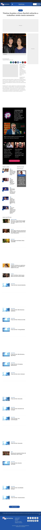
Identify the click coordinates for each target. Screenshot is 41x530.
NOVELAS (13, 513)
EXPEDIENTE (17, 519)
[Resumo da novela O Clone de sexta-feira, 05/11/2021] (6, 453)
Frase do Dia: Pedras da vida (18, 319)
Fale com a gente (18, 521)
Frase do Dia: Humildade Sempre (17, 488)
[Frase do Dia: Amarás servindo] (6, 463)
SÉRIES (33, 513)
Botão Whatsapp (28, 518)
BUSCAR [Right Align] (38, 4)
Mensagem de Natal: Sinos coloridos (17, 241)
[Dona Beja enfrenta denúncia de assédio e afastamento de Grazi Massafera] (6, 230)
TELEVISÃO (10, 513)
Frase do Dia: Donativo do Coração (17, 409)
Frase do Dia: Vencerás (16, 398)
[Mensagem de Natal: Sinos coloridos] (6, 240)
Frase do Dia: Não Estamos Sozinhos (17, 310)
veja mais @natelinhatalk (14, 160)
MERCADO (29, 513)
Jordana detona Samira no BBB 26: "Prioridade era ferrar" (12, 182)
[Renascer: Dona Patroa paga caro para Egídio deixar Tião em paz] (6, 220)
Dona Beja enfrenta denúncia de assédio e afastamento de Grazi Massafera (18, 232)
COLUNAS (25, 513)
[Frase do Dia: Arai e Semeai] (6, 373)
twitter (16, 62)
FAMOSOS (17, 513)
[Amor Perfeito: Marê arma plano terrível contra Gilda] (6, 275)
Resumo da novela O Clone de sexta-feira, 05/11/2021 (18, 453)
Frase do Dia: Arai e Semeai (18, 374)
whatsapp (11, 62)
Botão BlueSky (35, 521)
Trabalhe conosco (18, 522)
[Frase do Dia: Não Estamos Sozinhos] (6, 309)
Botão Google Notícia (30, 521)
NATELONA (36, 513)
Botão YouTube (37, 518)
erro (25, 62)
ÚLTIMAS (4, 513)
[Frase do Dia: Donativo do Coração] (6, 408)
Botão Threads (37, 521)
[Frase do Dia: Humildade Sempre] (6, 487)
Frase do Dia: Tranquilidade (18, 329)
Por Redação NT (6, 58)
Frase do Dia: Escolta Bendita (18, 285)
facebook (13, 62)
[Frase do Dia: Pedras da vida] (6, 319)
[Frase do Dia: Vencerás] (6, 398)
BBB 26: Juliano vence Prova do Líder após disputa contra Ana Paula (13, 172)
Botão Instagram (35, 518)
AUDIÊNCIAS (21, 513)
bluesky (20, 62)
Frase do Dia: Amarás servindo (16, 463)
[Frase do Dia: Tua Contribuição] (6, 418)
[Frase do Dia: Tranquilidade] (6, 329)
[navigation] (12, 4)
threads (23, 62)
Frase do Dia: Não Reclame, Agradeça (18, 355)
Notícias (21, 4)
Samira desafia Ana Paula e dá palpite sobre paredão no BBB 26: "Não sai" (12, 201)
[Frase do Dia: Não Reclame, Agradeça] (6, 354)
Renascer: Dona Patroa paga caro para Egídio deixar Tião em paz (18, 222)
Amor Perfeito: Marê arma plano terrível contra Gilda (17, 275)
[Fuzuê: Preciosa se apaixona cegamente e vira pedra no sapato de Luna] (6, 265)
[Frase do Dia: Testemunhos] (6, 497)
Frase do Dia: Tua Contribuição (15, 419)
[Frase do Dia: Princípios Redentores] (6, 364)
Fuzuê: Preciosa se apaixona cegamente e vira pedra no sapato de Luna (18, 266)
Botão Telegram (28, 521)
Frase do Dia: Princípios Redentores (17, 364)
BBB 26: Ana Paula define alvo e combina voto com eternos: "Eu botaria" (12, 191)
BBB (6, 513)
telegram (18, 62)
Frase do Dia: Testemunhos (18, 497)
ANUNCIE (16, 520)
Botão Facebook (30, 518)
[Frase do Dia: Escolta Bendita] (6, 284)
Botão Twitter (33, 518)
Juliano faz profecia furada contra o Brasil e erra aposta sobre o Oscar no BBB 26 (12, 210)
